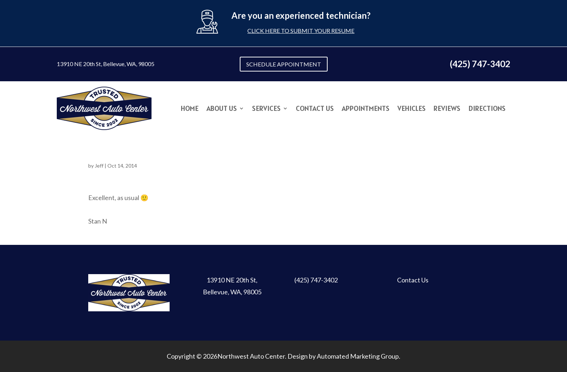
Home (190, 109)
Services (266, 109)
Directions (487, 109)
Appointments (365, 109)
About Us (221, 109)
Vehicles (411, 109)
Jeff (99, 166)
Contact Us (315, 109)
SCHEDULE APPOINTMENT (283, 64)
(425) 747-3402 (316, 280)
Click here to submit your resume (300, 30)
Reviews (447, 109)
